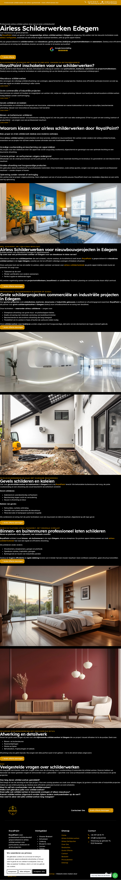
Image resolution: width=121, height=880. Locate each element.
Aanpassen (12, 871)
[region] (26, 863)
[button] (60, 46)
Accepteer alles (39, 871)
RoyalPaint (61, 484)
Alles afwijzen (25, 871)
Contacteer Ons (78, 810)
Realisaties (65, 847)
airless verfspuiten (8, 36)
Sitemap (64, 863)
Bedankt (64, 857)
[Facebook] (99, 13)
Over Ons (65, 844)
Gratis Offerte (67, 850)
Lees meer (5, 86)
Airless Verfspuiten (68, 841)
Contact (64, 854)
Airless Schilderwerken (70, 838)
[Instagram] (103, 13)
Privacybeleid (66, 860)
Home (63, 835)
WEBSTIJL (12, 876)
